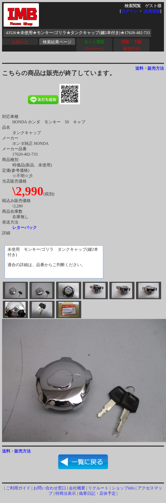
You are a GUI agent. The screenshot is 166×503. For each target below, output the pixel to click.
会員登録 (152, 11)
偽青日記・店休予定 (97, 493)
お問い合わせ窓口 (49, 488)
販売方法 (131, 48)
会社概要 (77, 488)
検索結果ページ (57, 42)
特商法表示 (65, 493)
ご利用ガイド (18, 488)
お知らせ (20, 42)
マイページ (94, 48)
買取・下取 (131, 42)
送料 (139, 68)
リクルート (98, 488)
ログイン (129, 11)
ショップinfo (123, 488)
